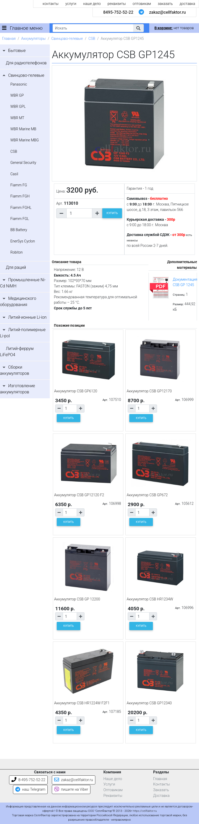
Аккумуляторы (33, 38)
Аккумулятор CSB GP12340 (149, 703)
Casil (14, 174)
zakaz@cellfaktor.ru (167, 12)
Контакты (161, 784)
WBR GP (17, 95)
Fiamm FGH (20, 196)
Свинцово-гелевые (67, 38)
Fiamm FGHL (21, 207)
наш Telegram (30, 789)
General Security (23, 163)
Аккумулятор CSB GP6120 (75, 391)
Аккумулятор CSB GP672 (147, 495)
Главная (9, 38)
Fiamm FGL (19, 219)
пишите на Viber (71, 789)
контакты (51, 4)
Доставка (161, 796)
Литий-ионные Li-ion (27, 317)
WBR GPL (18, 106)
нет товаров (174, 28)
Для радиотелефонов (26, 62)
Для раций (16, 267)
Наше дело (112, 779)
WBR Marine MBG (24, 140)
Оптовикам (113, 790)
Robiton (16, 252)
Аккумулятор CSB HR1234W (150, 599)
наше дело (92, 4)
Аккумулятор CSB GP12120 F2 (79, 495)
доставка (187, 4)
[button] (138, 28)
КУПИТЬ (112, 213)
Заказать (161, 790)
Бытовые (17, 50)
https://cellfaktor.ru (145, 811)
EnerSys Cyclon (22, 241)
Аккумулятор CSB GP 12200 (77, 599)
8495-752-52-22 (118, 12)
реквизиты (117, 4)
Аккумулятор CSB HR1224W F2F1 (82, 703)
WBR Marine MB (23, 129)
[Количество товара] (79, 213)
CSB (91, 38)
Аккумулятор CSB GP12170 (149, 391)
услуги (70, 4)
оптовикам (142, 4)
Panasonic (18, 84)
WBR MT (17, 118)
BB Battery (18, 230)
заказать (165, 4)
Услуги (109, 784)
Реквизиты (112, 796)
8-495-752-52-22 (28, 780)
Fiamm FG (18, 185)
